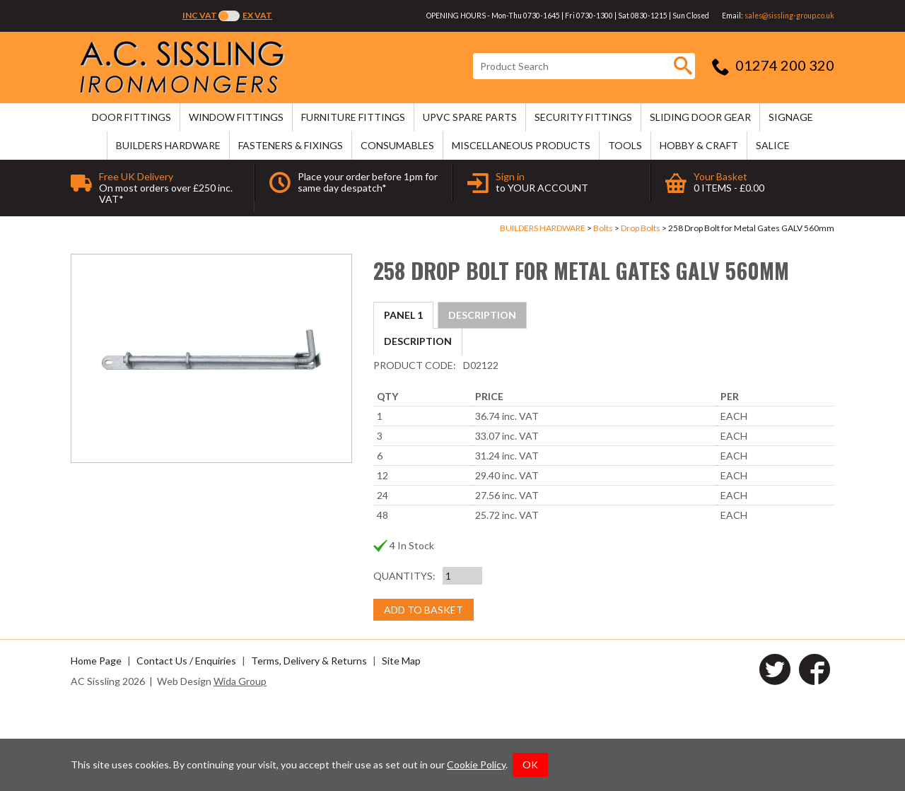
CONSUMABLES (397, 145)
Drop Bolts (640, 228)
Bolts (603, 228)
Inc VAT (199, 15)
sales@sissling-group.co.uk (789, 15)
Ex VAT (257, 15)
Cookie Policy (476, 764)
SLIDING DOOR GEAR (700, 117)
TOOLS (625, 145)
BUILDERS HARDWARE (168, 145)
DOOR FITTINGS (131, 117)
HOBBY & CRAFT (699, 145)
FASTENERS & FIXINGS (290, 145)
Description (418, 315)
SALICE (773, 145)
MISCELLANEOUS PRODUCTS (521, 145)
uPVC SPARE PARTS (470, 117)
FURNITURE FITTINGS (353, 117)
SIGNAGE (791, 117)
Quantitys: (404, 663)
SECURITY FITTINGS (583, 117)
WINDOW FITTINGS (236, 117)
